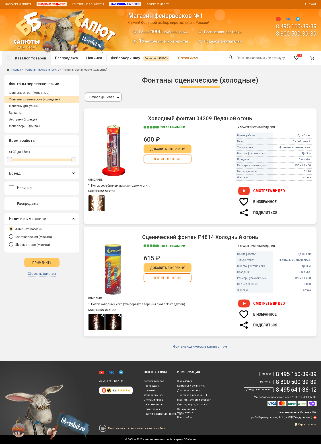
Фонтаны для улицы (24, 106)
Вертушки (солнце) (23, 119)
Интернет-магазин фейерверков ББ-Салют (169, 439)
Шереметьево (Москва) (29, 244)
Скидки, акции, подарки (192, 404)
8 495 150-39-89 (296, 26)
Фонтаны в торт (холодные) (29, 92)
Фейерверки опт (158, 4)
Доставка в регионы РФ (192, 395)
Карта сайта (184, 417)
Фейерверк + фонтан (24, 126)
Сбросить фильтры (42, 273)
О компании (184, 381)
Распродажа (66, 58)
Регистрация (152, 409)
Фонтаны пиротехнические (34, 83)
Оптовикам (188, 58)
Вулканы (15, 112)
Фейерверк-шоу (140, 58)
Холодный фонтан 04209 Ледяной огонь (200, 118)
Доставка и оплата (18, 4)
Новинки (94, 58)
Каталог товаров (154, 381)
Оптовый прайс (153, 399)
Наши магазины (153, 404)
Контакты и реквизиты (88, 4)
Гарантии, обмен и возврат (194, 399)
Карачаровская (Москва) (30, 236)
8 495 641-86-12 (296, 390)
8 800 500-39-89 (296, 34)
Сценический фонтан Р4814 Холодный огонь (200, 237)
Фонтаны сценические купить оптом (200, 346)
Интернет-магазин (25, 228)
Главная (14, 69)
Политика (164, 413)
